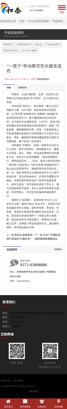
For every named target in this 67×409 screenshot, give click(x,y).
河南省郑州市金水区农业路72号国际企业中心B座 (37, 313)
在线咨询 (22, 87)
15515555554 (23, 281)
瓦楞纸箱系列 (23, 44)
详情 (8, 87)
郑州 (20, 380)
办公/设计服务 (29, 50)
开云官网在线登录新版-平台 (49, 386)
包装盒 (38, 44)
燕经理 (16, 326)
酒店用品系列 (10, 50)
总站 (15, 380)
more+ (58, 249)
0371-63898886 (36, 10)
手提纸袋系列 (52, 44)
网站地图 (33, 391)
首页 (22, 21)
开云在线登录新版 (38, 21)
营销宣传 (8, 44)
